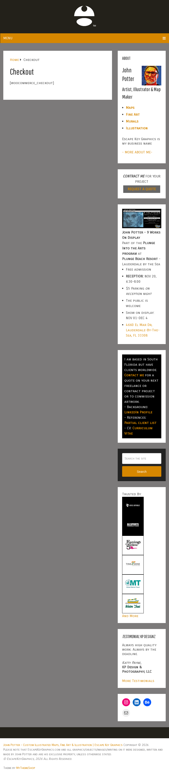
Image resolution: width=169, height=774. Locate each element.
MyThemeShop (25, 768)
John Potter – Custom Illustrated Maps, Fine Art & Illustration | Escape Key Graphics (63, 745)
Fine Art (133, 114)
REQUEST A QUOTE (142, 189)
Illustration (137, 128)
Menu (7, 38)
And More (130, 616)
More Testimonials (138, 681)
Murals (132, 121)
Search (142, 471)
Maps (130, 107)
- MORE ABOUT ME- (137, 152)
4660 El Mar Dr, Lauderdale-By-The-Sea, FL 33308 (143, 330)
